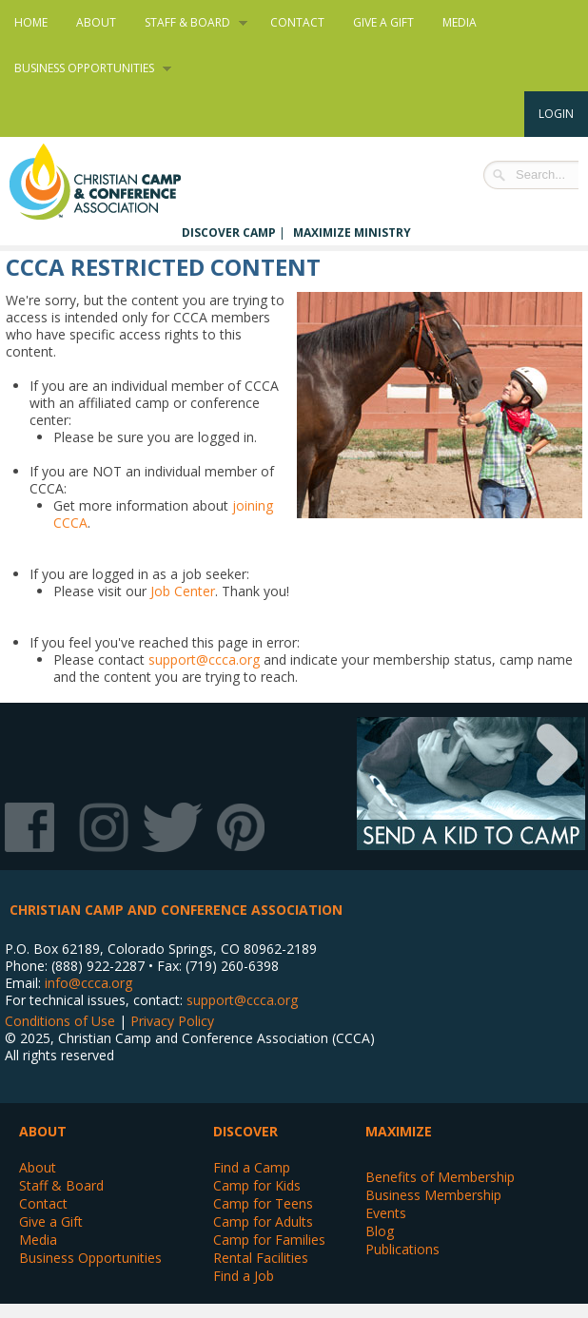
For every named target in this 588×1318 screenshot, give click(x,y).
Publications (402, 1249)
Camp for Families (269, 1240)
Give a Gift (383, 22)
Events (385, 1213)
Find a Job (243, 1276)
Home (31, 22)
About (96, 22)
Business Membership (433, 1195)
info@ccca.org (88, 983)
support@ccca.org (204, 659)
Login (556, 114)
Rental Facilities (260, 1258)
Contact (297, 22)
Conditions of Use (60, 1021)
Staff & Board (188, 22)
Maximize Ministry (352, 232)
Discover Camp (229, 232)
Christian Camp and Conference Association (114, 182)
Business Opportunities (85, 68)
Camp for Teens (263, 1203)
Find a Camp (251, 1167)
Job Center (182, 591)
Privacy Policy (172, 1021)
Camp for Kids (257, 1185)
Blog (379, 1231)
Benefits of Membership (440, 1177)
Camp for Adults (263, 1221)
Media (459, 22)
